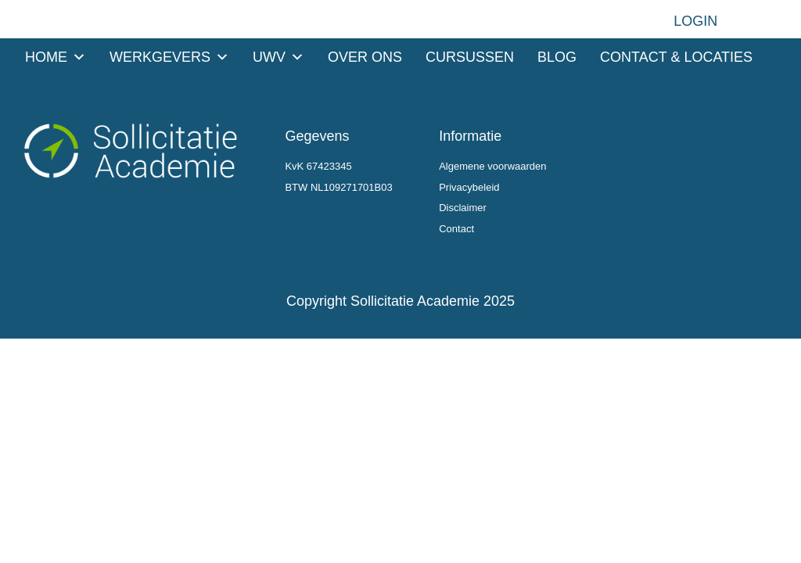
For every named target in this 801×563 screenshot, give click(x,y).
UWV (278, 57)
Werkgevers (169, 57)
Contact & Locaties (676, 57)
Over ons (365, 57)
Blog (557, 57)
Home (55, 57)
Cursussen (470, 57)
